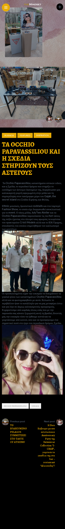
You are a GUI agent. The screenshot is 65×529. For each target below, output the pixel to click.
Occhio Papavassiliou (15, 406)
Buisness (9, 135)
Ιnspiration (42, 135)
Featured (25, 135)
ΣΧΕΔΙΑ (35, 406)
